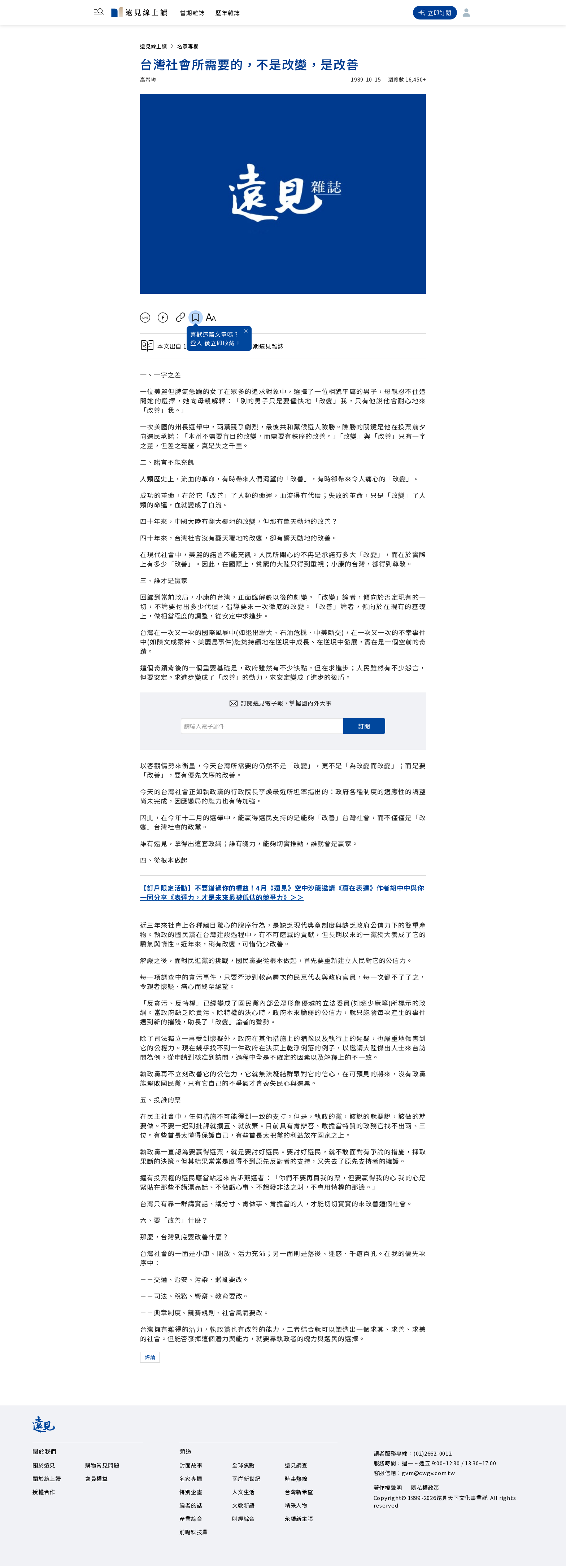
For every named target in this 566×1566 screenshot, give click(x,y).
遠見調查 (296, 1465)
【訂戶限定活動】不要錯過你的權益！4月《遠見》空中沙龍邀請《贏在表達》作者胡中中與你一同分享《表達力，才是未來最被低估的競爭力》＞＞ (282, 892)
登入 (196, 342)
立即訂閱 (435, 12)
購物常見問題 (102, 1465)
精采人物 (296, 1505)
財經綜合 (243, 1518)
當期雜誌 (192, 12)
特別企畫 (190, 1492)
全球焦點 (243, 1465)
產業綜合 (190, 1518)
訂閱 (364, 726)
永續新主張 (299, 1518)
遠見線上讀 (157, 46)
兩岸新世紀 (246, 1478)
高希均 (148, 79)
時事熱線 (296, 1478)
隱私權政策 (425, 1487)
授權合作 (43, 1492)
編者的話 (190, 1505)
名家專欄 (188, 46)
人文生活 (243, 1492)
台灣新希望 (299, 1492)
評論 (150, 1357)
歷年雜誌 (227, 12)
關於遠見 (43, 1465)
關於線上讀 (46, 1478)
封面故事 (190, 1465)
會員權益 (96, 1478)
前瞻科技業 (193, 1532)
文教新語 (243, 1505)
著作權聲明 (388, 1487)
